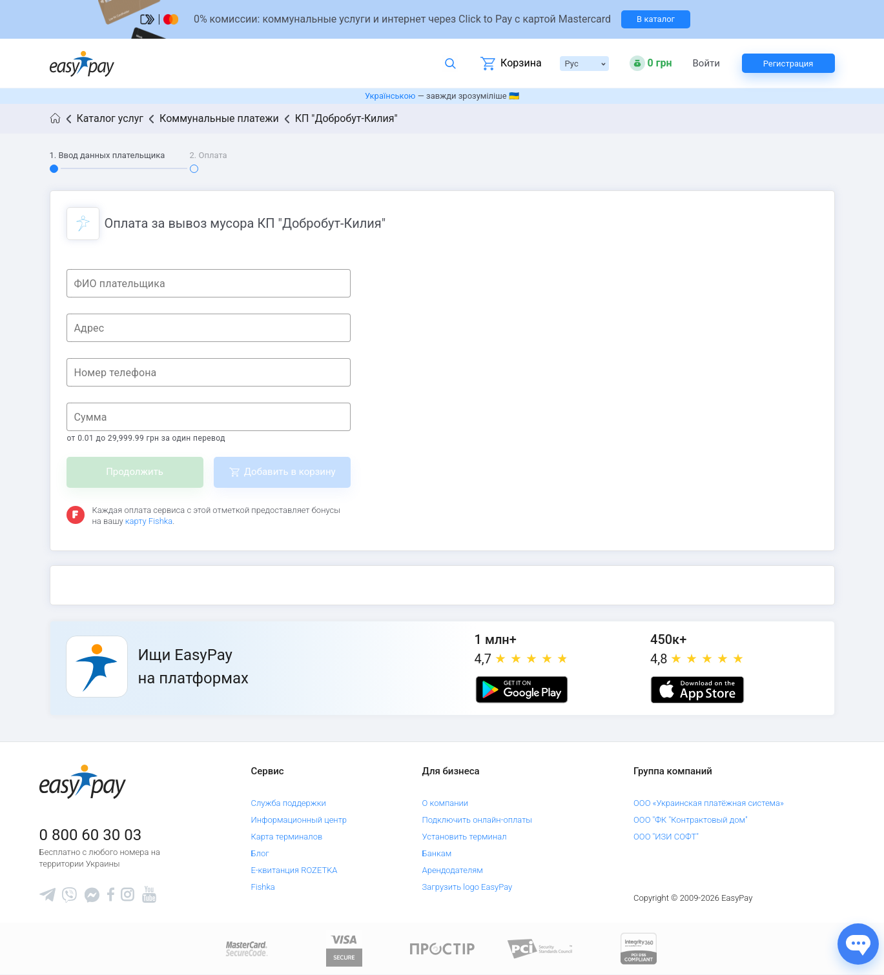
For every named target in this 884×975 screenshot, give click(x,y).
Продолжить (134, 471)
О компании (445, 803)
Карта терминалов (286, 836)
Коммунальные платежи (219, 118)
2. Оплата (208, 155)
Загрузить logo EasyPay (467, 887)
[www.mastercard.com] (246, 948)
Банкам (437, 853)
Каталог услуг (110, 118)
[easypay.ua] (82, 63)
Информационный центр (299, 820)
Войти (706, 63)
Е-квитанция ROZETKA (294, 870)
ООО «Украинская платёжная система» (708, 803)
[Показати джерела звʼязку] (858, 944)
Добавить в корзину (290, 471)
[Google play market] (522, 689)
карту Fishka (148, 521)
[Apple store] (697, 689)
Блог (260, 853)
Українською (390, 96)
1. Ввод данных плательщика (107, 155)
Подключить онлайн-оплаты (477, 820)
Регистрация (788, 63)
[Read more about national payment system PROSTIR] (442, 948)
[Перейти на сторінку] (442, 19)
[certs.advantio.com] (639, 948)
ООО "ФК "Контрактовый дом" (690, 820)
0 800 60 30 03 (90, 835)
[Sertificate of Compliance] (540, 948)
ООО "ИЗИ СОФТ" (666, 836)
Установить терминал (464, 836)
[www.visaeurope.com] (344, 948)
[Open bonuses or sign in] (651, 63)
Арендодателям (452, 870)
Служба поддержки (288, 803)
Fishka (262, 887)
